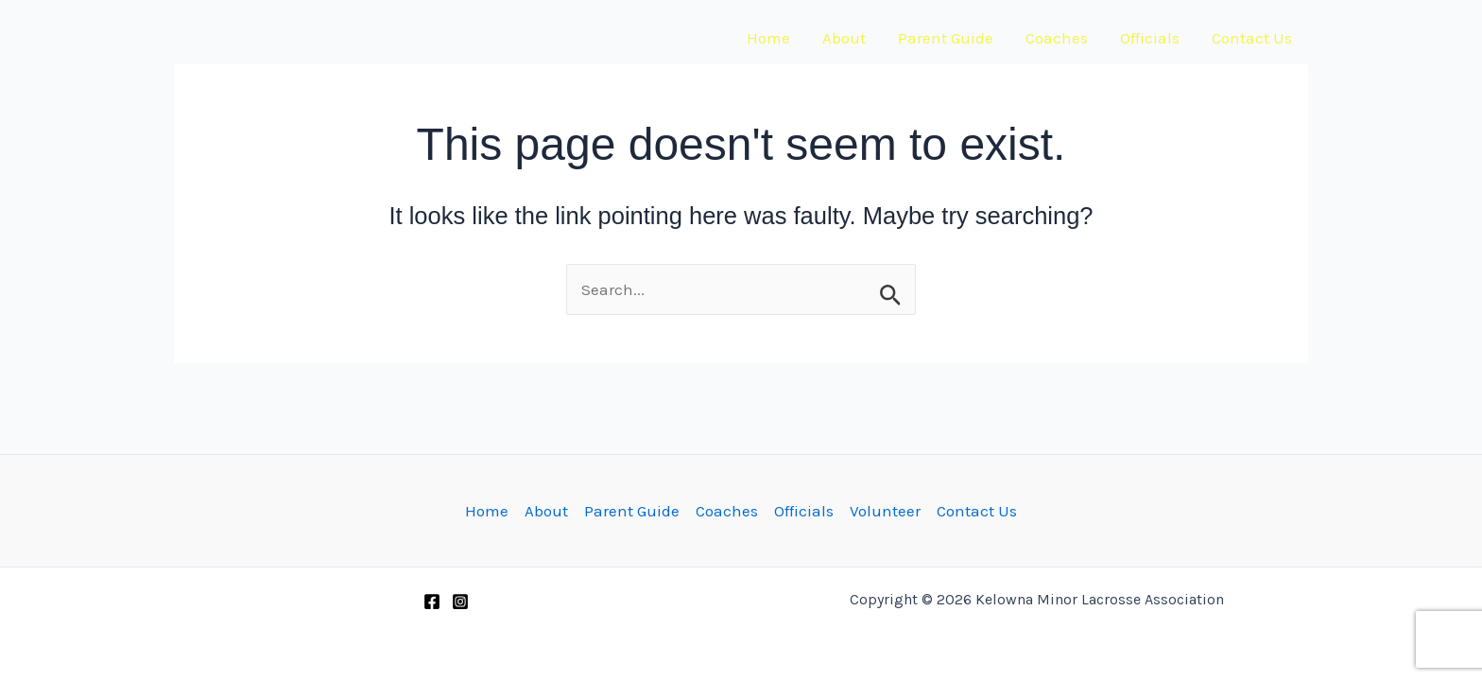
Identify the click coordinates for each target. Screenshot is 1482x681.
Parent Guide (945, 37)
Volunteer (885, 510)
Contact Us (1252, 37)
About (844, 37)
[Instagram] (460, 601)
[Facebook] (431, 601)
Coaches (1056, 37)
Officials (1150, 37)
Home (768, 37)
